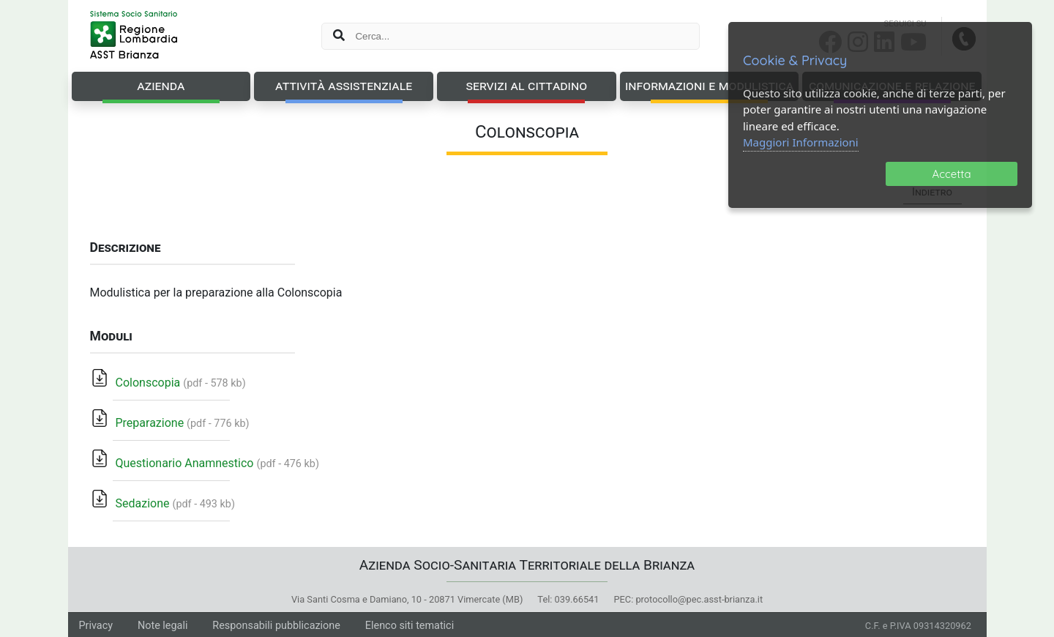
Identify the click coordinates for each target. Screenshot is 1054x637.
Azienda (160, 85)
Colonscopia (136, 383)
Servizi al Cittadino (526, 85)
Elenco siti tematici (409, 625)
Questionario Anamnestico (172, 463)
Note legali (162, 625)
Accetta (951, 174)
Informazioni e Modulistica (709, 85)
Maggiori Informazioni (801, 142)
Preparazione (137, 423)
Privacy (96, 625)
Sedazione (130, 503)
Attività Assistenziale (343, 85)
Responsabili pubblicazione (276, 625)
